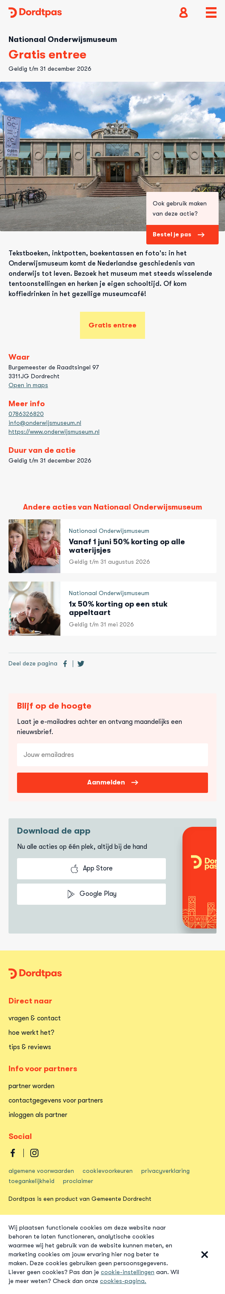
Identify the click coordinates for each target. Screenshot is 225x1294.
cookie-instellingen (127, 1272)
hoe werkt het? (31, 1033)
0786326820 (26, 413)
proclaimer (78, 1181)
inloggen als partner (38, 1115)
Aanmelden (112, 782)
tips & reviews (30, 1047)
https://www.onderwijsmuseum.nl (54, 431)
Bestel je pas (179, 234)
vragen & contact (35, 1018)
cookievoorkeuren (108, 1170)
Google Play (92, 894)
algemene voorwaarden (41, 1170)
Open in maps (28, 385)
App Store (91, 869)
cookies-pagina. (123, 1280)
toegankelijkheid (31, 1181)
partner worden (31, 1086)
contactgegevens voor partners (56, 1100)
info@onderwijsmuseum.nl (45, 422)
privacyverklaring (165, 1170)
